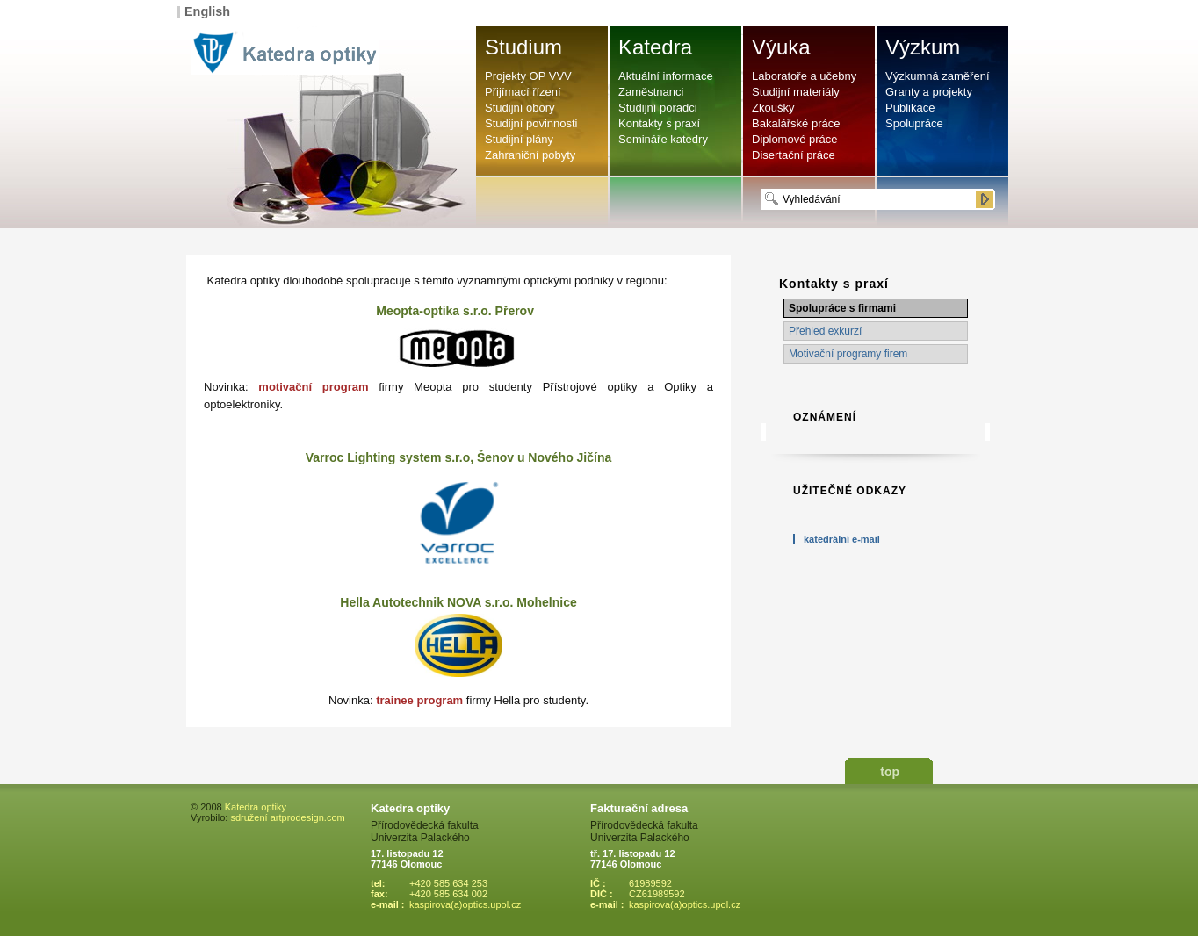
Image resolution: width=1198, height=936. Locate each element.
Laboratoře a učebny (804, 76)
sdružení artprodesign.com (287, 817)
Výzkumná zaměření (937, 76)
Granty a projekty (928, 91)
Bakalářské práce (796, 123)
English (207, 11)
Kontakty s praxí (659, 123)
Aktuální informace (665, 76)
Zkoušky (773, 107)
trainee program (419, 700)
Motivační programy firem (848, 354)
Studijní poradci (657, 107)
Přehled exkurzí (825, 331)
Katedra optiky (255, 807)
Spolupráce (914, 123)
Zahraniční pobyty (530, 155)
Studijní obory (520, 107)
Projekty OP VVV (528, 76)
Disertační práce (793, 155)
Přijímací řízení (523, 91)
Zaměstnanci (650, 91)
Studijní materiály (796, 91)
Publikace (910, 107)
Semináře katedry (663, 139)
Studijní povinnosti (531, 123)
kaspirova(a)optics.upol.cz (465, 904)
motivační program (313, 386)
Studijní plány (519, 139)
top (889, 772)
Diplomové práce (795, 139)
